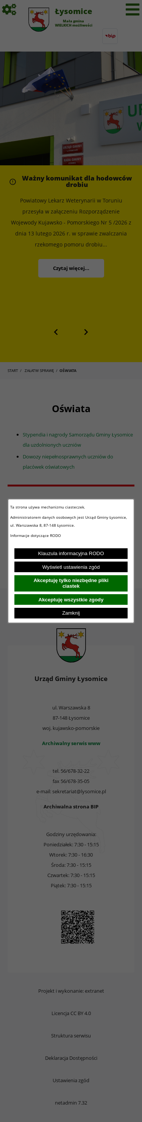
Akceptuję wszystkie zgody (71, 600)
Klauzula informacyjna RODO (71, 553)
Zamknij (71, 613)
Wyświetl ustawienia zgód (71, 567)
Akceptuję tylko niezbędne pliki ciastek (71, 583)
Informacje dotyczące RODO (36, 535)
